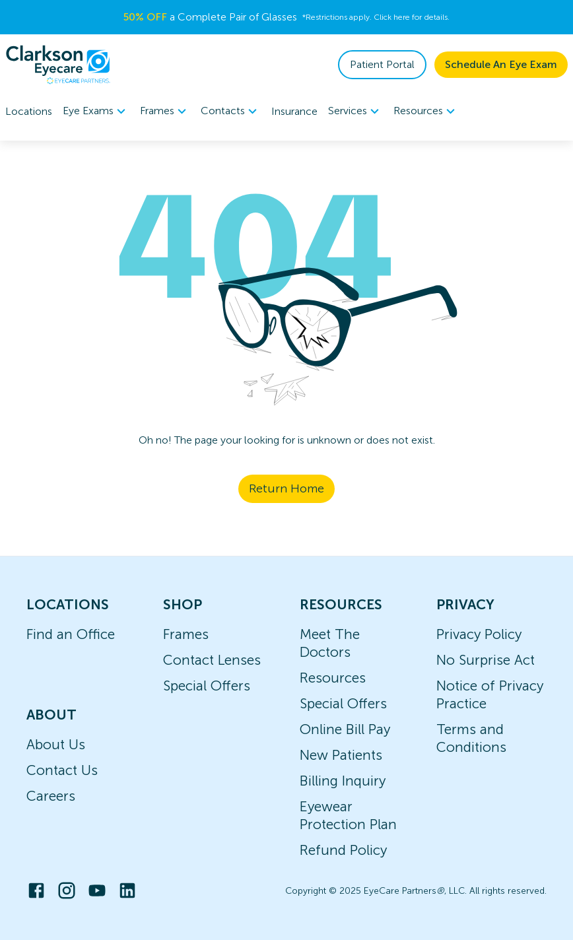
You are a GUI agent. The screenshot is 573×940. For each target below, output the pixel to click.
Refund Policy (343, 850)
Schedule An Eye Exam (501, 64)
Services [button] (355, 111)
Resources (333, 677)
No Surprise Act (485, 660)
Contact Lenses (212, 660)
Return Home (286, 488)
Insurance (294, 111)
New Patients (341, 755)
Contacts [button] (231, 111)
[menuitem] (96, 111)
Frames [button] (165, 111)
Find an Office (70, 634)
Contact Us (62, 770)
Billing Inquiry (343, 780)
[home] (58, 64)
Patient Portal (382, 64)
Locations (28, 111)
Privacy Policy (479, 634)
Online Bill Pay (345, 729)
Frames (186, 634)
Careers (50, 796)
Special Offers (206, 685)
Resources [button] (426, 111)
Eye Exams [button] (96, 111)
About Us (55, 744)
